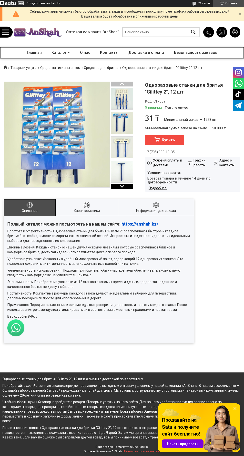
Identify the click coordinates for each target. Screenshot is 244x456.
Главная (34, 52)
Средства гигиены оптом (60, 68)
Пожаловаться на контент (142, 451)
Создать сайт (36, 3)
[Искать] (193, 32)
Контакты (109, 52)
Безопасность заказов (195, 52)
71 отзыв (204, 3)
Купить (168, 140)
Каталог (59, 52)
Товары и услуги (23, 68)
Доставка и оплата (146, 52)
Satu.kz (144, 447)
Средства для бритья (101, 68)
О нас (85, 52)
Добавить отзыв (235, 32)
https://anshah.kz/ (140, 224)
